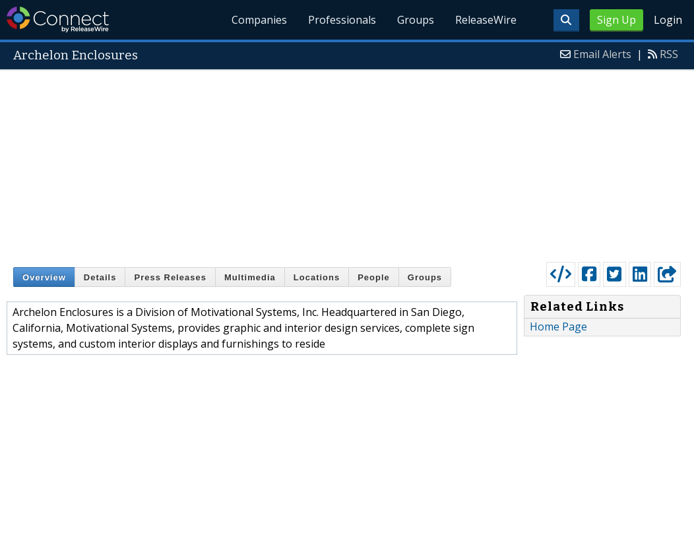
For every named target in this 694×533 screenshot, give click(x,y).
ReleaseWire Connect (58, 19)
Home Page (558, 326)
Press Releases (170, 277)
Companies (260, 20)
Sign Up (616, 20)
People (374, 277)
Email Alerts (602, 54)
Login (668, 20)
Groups (415, 20)
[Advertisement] (347, 163)
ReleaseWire (486, 20)
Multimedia (250, 277)
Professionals (342, 20)
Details (100, 277)
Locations (317, 277)
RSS (669, 54)
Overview (44, 277)
